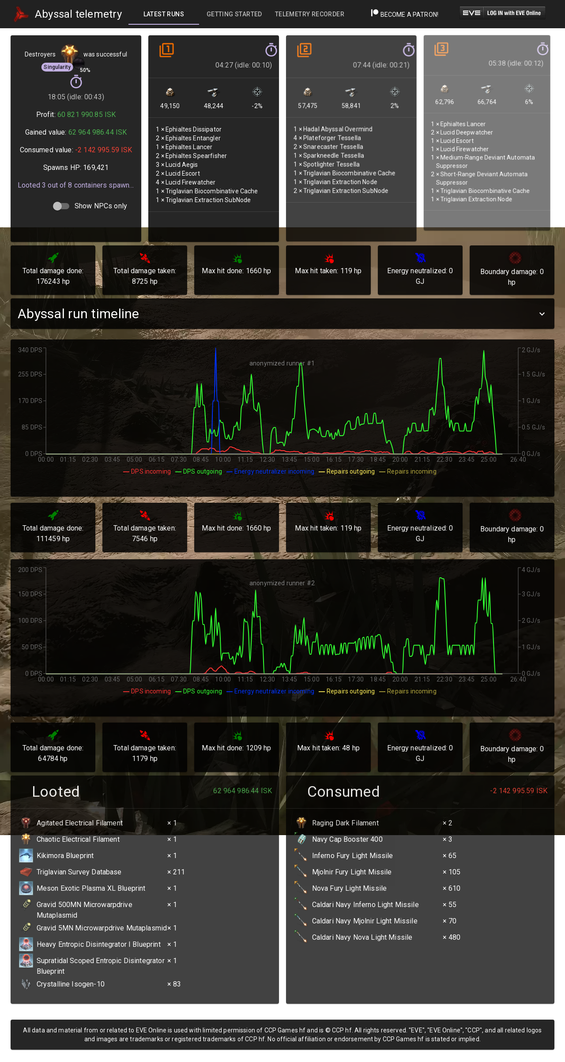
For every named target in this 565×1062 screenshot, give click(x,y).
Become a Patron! (404, 14)
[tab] (163, 14)
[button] (282, 313)
